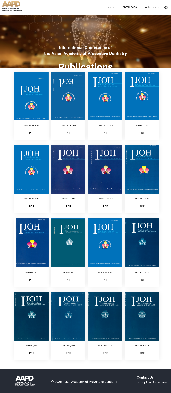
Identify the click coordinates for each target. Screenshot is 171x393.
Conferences (129, 7)
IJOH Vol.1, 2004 (142, 346)
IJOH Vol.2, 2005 (105, 346)
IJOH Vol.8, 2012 (32, 272)
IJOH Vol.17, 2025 (31, 125)
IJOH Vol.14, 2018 (105, 125)
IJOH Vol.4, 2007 (32, 346)
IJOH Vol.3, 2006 (68, 346)
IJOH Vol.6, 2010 (105, 272)
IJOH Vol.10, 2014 (105, 199)
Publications (151, 7)
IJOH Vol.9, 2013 (142, 199)
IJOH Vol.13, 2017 (142, 125)
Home (110, 7)
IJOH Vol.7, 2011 (68, 272)
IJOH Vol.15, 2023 (68, 125)
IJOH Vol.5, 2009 (142, 272)
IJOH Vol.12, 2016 (31, 199)
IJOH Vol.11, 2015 (68, 199)
